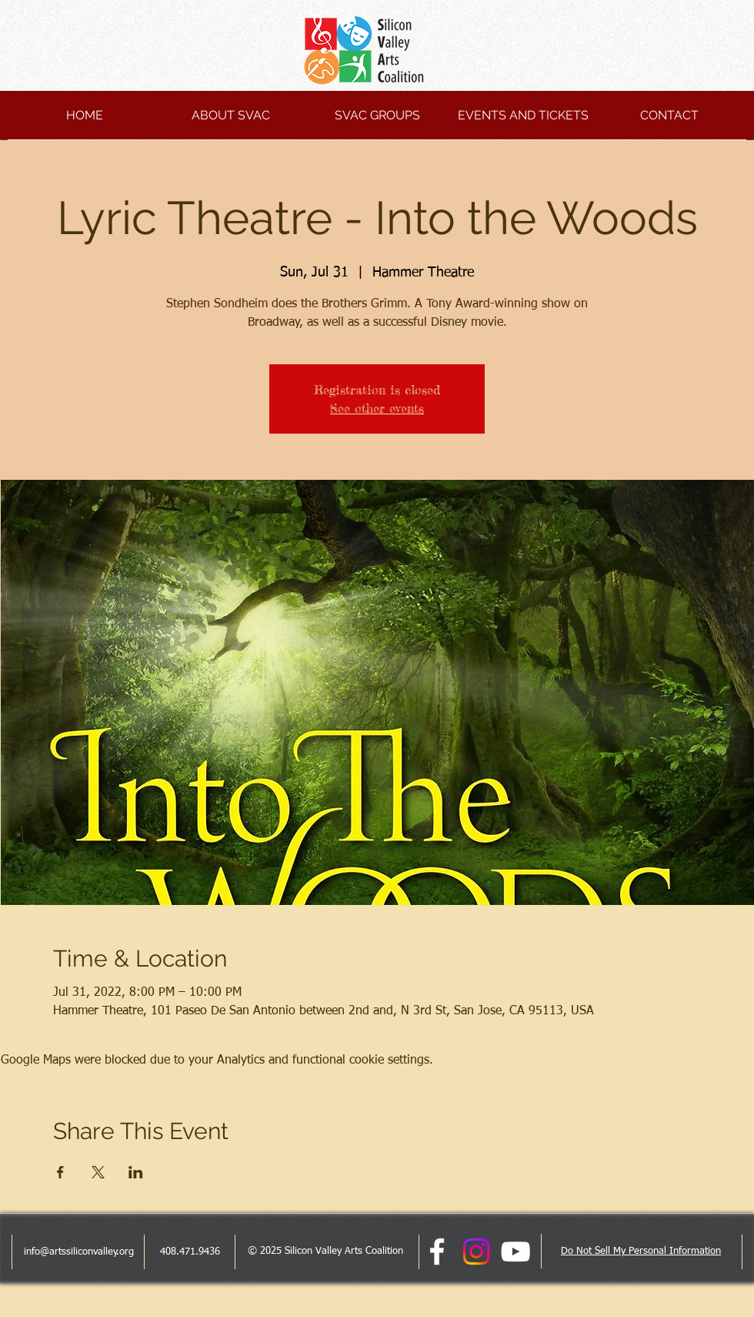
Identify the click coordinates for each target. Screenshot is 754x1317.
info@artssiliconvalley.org (79, 1252)
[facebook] (437, 1251)
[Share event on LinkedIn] (135, 1172)
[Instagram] (476, 1251)
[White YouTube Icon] (515, 1251)
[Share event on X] (98, 1172)
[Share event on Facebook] (60, 1172)
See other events (377, 408)
